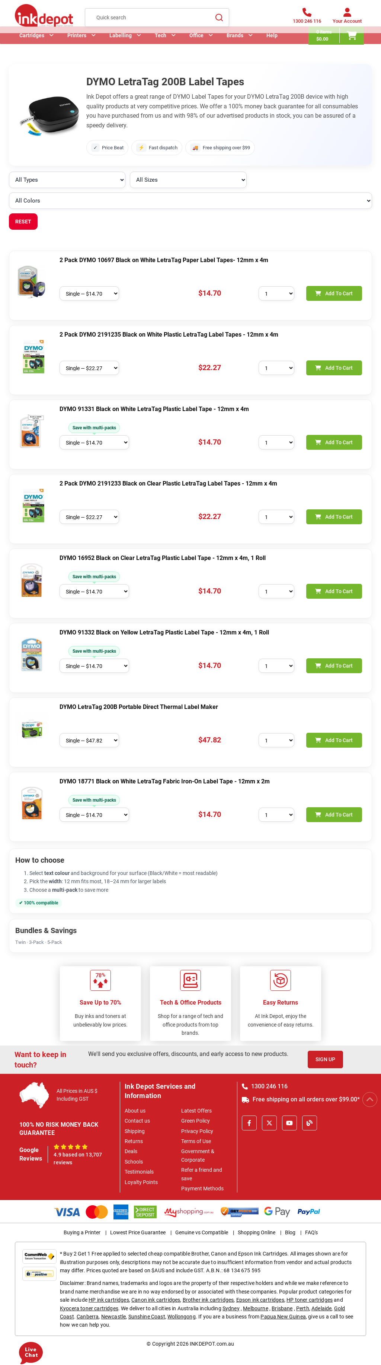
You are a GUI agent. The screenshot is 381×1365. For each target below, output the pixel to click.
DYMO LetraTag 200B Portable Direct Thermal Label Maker (139, 706)
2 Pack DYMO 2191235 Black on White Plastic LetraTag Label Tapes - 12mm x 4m (169, 334)
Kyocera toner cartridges (89, 1308)
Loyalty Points (141, 1182)
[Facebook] (249, 1123)
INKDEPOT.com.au (212, 1344)
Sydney (231, 1308)
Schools (134, 1162)
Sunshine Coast (146, 1317)
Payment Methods (202, 1188)
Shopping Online (256, 1232)
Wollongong (181, 1317)
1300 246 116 (265, 1086)
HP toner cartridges (309, 1300)
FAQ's (311, 1232)
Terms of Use (196, 1141)
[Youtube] (289, 1123)
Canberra (88, 1317)
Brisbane (282, 1308)
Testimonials (139, 1172)
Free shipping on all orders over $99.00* (301, 1099)
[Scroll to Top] (369, 1099)
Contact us (137, 1121)
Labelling (120, 47)
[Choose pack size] (89, 293)
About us (135, 1111)
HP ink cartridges (109, 1300)
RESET (23, 222)
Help (272, 47)
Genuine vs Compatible (201, 1232)
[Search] (219, 19)
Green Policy (195, 1121)
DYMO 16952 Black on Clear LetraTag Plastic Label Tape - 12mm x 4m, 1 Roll (163, 557)
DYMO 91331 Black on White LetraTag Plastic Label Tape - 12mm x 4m (154, 409)
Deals (131, 1151)
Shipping (135, 1131)
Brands (235, 47)
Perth (302, 1308)
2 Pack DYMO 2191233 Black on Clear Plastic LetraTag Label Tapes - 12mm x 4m (168, 483)
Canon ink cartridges (155, 1300)
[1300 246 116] (307, 19)
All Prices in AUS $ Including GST (77, 1095)
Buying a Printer (82, 1232)
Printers (76, 47)
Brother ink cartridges (208, 1300)
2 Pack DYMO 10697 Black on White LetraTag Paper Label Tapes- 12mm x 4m (164, 260)
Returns (134, 1141)
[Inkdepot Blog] (309, 1123)
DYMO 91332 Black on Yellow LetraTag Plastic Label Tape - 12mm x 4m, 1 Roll (164, 632)
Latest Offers (196, 1111)
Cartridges (31, 47)
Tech (160, 47)
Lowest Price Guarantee (138, 1232)
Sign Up (325, 1059)
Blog (290, 1232)
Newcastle (113, 1317)
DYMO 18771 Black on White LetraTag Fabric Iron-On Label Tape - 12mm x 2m (165, 781)
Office (196, 47)
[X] (269, 1123)
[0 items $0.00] (338, 46)
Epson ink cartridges (260, 1300)
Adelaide (321, 1308)
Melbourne (255, 1308)
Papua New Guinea (283, 1317)
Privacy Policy (197, 1131)
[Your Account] (347, 19)
